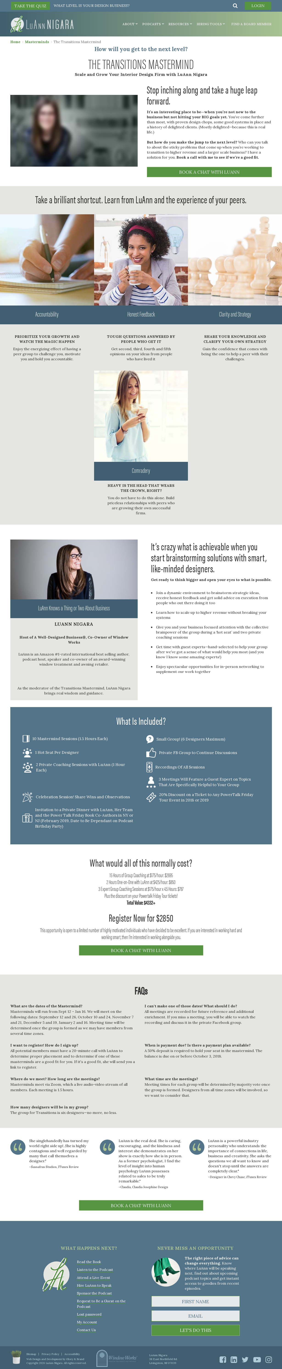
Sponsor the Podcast (94, 1291)
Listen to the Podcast (94, 1268)
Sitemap (31, 1352)
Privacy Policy (49, 1352)
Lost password (89, 1311)
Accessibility (70, 1352)
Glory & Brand (74, 1357)
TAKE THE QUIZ (30, 5)
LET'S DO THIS (195, 1329)
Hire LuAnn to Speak (94, 1283)
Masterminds (37, 41)
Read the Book (89, 1260)
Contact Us (86, 1326)
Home (15, 41)
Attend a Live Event (93, 1275)
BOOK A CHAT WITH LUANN (209, 172)
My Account (86, 1319)
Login (257, 5)
